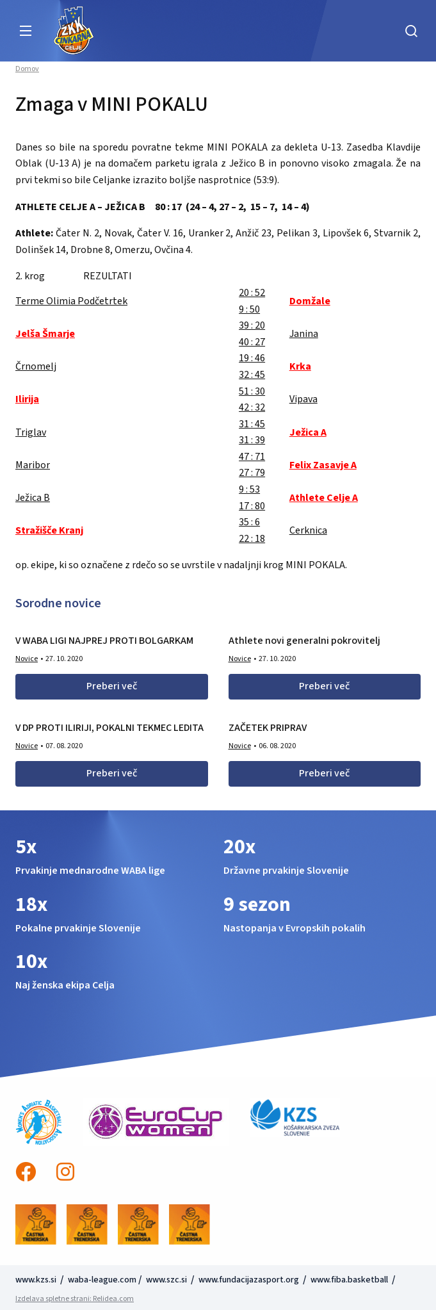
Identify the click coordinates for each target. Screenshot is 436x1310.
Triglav (30, 432)
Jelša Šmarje (45, 334)
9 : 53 (249, 489)
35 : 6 (249, 522)
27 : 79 (252, 473)
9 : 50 (249, 309)
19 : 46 (252, 358)
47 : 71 (252, 457)
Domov (27, 69)
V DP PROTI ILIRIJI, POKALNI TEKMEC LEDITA (109, 728)
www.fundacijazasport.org (248, 1279)
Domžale (309, 301)
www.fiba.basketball (349, 1279)
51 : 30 (252, 391)
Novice (26, 658)
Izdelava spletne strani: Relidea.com (74, 1298)
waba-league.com (102, 1279)
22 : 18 (252, 539)
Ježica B (32, 498)
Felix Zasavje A (323, 465)
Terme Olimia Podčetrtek (71, 301)
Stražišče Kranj (49, 530)
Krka (300, 366)
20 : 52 (252, 293)
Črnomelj (35, 366)
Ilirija (27, 399)
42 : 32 (252, 407)
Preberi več (111, 686)
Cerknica (308, 530)
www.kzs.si (36, 1279)
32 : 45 (252, 375)
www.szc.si (167, 1279)
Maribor (32, 465)
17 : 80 (252, 506)
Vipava (303, 399)
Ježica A (308, 432)
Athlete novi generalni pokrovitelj (304, 641)
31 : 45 (252, 424)
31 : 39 (252, 440)
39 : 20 (252, 325)
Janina (303, 334)
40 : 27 (252, 342)
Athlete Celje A (323, 498)
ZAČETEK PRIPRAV (268, 728)
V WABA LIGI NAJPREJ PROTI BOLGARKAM (104, 641)
